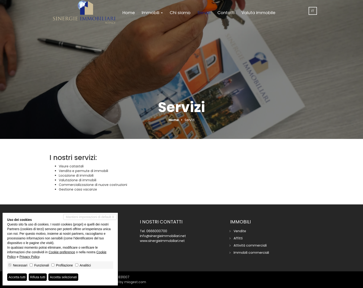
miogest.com (135, 282)
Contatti (226, 13)
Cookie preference (62, 252)
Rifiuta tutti (37, 277)
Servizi (203, 13)
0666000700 (156, 231)
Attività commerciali (250, 245)
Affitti (238, 238)
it (312, 11)
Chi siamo (180, 13)
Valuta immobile (258, 13)
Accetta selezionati (63, 277)
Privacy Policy (29, 257)
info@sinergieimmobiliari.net (163, 236)
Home (128, 13)
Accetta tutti (17, 277)
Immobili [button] (152, 13)
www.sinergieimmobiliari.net (162, 240)
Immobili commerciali (251, 252)
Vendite (240, 231)
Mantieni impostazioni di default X (90, 217)
